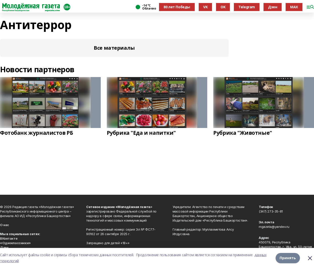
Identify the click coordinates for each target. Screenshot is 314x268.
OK (223, 7)
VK (205, 7)
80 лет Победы (177, 7)
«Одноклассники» (15, 243)
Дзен (272, 7)
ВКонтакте (8, 238)
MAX (294, 7)
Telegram (246, 7)
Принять (288, 257)
